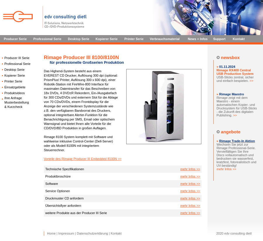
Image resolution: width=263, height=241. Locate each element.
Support (219, 39)
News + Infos (198, 39)
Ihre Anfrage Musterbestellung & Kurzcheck (16, 102)
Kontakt (239, 39)
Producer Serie (15, 39)
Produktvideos (14, 93)
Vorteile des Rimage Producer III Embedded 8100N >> (83, 159)
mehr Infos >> (190, 169)
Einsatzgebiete (14, 87)
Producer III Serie (17, 58)
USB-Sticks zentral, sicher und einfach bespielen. (235, 75)
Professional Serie (47, 39)
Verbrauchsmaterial (165, 39)
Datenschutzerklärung (92, 233)
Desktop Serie (78, 39)
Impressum (66, 233)
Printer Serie (133, 39)
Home (51, 233)
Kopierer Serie (106, 39)
